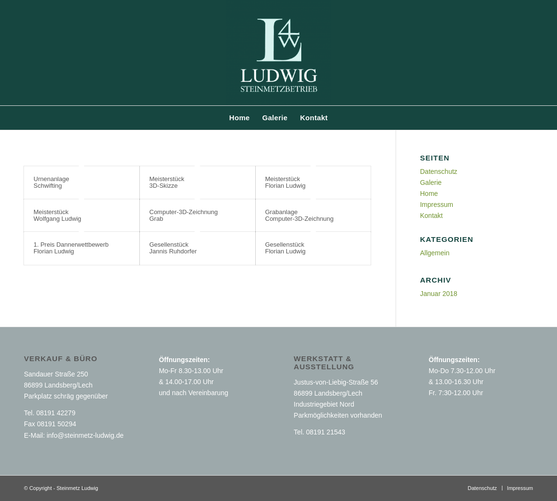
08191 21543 (325, 432)
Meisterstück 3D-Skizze (166, 182)
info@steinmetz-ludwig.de (85, 435)
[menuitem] (239, 118)
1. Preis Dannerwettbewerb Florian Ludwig (71, 248)
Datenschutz (438, 171)
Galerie (431, 182)
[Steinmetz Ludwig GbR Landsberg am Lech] (278, 52)
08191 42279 (56, 413)
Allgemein (434, 253)
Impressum (436, 204)
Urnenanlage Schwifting (51, 182)
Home (429, 193)
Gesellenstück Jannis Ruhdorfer (173, 248)
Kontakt (431, 215)
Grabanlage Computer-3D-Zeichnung (299, 215)
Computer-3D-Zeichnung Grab (183, 215)
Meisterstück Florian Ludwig (285, 182)
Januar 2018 (438, 293)
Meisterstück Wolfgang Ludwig (57, 215)
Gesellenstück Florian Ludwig (285, 248)
